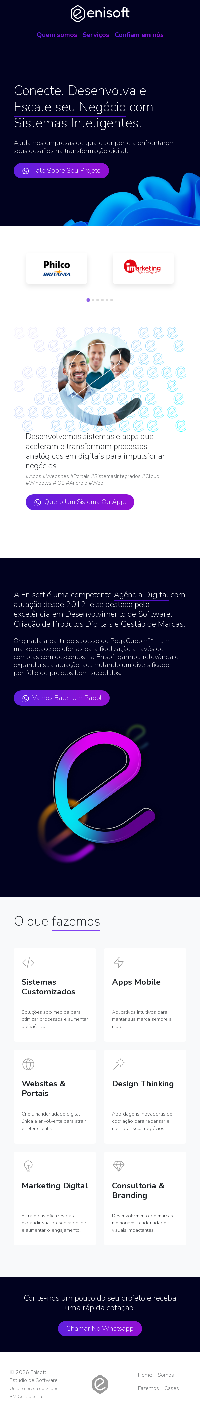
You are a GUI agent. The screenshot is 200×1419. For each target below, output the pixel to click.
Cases (171, 1388)
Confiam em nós (139, 34)
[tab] (88, 300)
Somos (166, 1375)
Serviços (96, 34)
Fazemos (148, 1388)
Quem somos (57, 34)
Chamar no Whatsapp (100, 1328)
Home (145, 1375)
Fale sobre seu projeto (61, 170)
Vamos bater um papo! (61, 697)
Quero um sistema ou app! (80, 501)
